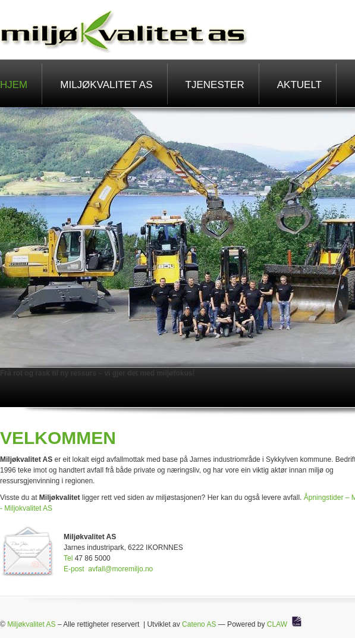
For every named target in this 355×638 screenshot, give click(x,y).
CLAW (277, 624)
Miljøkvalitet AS (106, 84)
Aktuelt (299, 84)
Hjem (13, 84)
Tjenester (215, 84)
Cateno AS (199, 624)
